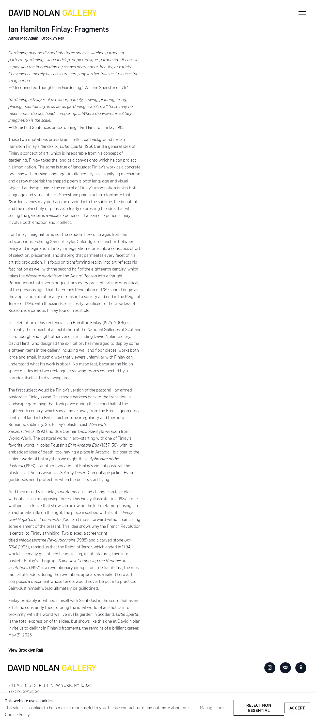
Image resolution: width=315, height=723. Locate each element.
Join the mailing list (285, 668)
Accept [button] (297, 707)
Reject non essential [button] (259, 708)
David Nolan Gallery (52, 13)
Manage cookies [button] (214, 707)
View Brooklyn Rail (25, 650)
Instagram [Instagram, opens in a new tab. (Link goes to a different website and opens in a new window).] (270, 668)
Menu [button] (302, 12)
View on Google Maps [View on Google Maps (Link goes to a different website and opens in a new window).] (301, 668)
